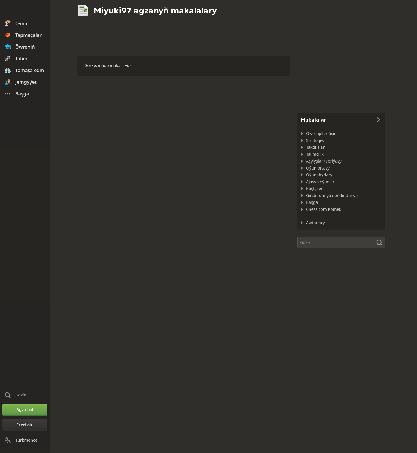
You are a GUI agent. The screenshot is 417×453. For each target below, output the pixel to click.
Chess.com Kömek (323, 209)
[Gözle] (341, 242)
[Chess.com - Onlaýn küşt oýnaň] (24, 10)
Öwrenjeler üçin (321, 133)
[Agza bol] (24, 410)
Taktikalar (315, 147)
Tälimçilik (315, 154)
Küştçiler (314, 188)
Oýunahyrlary (319, 174)
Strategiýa (315, 140)
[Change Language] (24, 440)
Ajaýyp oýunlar (320, 181)
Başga (312, 202)
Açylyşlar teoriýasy (324, 161)
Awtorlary (315, 222)
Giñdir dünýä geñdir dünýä (332, 195)
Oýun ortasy (318, 168)
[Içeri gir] (24, 425)
